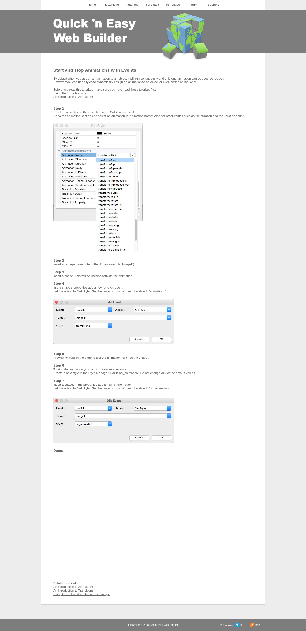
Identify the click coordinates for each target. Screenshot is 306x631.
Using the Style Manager (70, 93)
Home (92, 4)
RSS (257, 625)
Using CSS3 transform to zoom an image (81, 594)
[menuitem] (92, 4)
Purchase (152, 4)
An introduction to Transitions (73, 590)
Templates (173, 4)
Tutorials (132, 4)
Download (112, 4)
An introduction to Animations (73, 97)
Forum (192, 4)
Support (213, 4)
